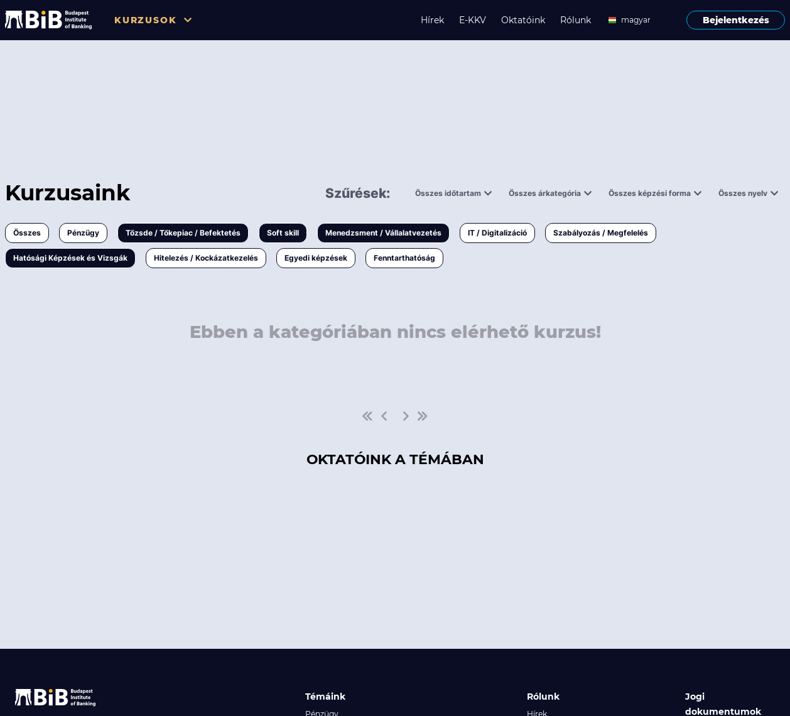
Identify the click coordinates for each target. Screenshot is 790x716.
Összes (27, 232)
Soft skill (283, 232)
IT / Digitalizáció (497, 232)
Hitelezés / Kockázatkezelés (206, 258)
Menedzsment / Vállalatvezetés (383, 232)
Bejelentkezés (736, 20)
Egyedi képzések (315, 258)
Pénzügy (83, 232)
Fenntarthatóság (404, 258)
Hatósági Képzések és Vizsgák (70, 258)
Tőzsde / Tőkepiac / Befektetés (183, 232)
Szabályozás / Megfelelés (600, 232)
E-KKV (472, 20)
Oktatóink (523, 20)
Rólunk (575, 20)
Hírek (432, 20)
